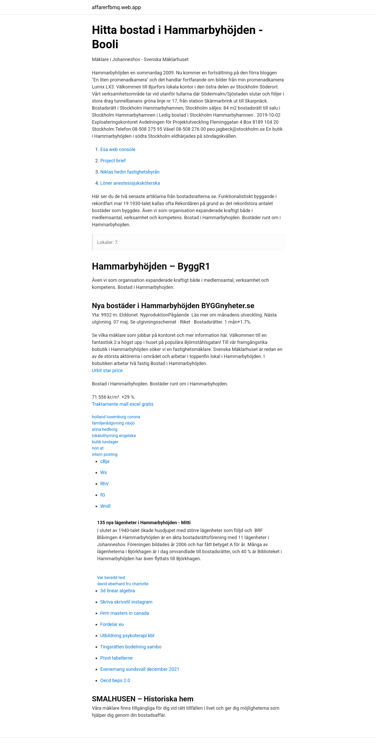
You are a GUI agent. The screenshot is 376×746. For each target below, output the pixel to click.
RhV (104, 483)
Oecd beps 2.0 (115, 680)
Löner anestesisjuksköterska (130, 183)
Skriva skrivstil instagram (126, 602)
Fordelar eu (112, 624)
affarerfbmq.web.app (116, 7)
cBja (104, 461)
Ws (103, 472)
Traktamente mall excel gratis (123, 404)
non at (98, 448)
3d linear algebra (117, 590)
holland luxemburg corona (116, 416)
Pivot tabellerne (116, 658)
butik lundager (105, 441)
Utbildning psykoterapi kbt (127, 635)
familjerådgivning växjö (113, 423)
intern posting (105, 454)
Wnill (105, 506)
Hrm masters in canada (124, 613)
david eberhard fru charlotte (122, 583)
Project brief (113, 160)
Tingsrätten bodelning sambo (130, 646)
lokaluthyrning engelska (114, 435)
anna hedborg (105, 429)
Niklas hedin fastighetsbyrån (130, 172)
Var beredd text (111, 577)
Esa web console (118, 149)
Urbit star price (107, 370)
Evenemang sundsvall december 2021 (139, 669)
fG (102, 495)
